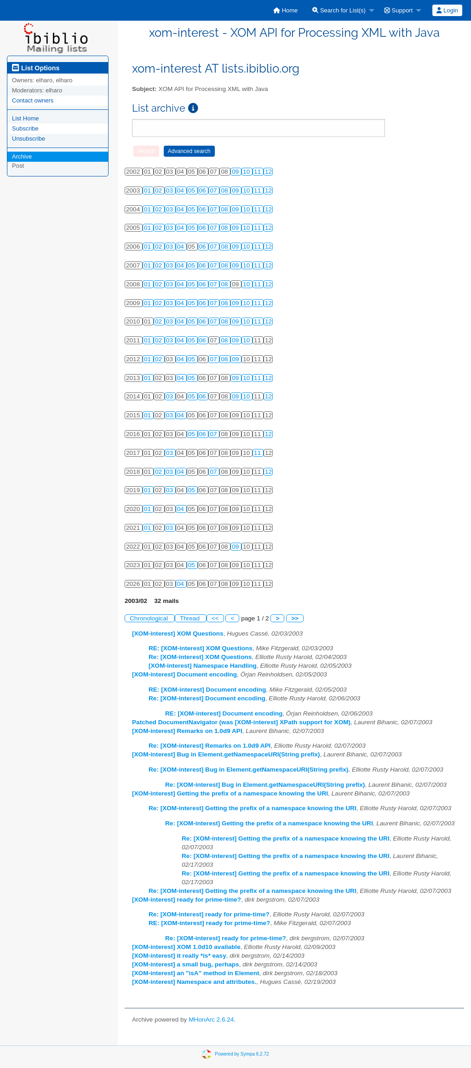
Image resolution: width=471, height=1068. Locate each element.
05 (192, 190)
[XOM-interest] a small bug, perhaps (185, 964)
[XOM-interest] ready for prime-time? (186, 899)
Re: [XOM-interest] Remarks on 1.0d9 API (209, 745)
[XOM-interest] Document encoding (184, 674)
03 (170, 190)
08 (225, 190)
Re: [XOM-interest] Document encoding (207, 698)
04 (181, 190)
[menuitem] (285, 10)
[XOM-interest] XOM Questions (178, 633)
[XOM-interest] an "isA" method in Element (195, 973)
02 (159, 190)
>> (295, 618)
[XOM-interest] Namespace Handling (203, 665)
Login (447, 10)
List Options (35, 68)
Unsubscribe (28, 138)
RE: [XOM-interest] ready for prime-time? (209, 923)
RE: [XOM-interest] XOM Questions (201, 648)
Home (285, 10)
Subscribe (25, 128)
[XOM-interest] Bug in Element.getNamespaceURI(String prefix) (226, 754)
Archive (22, 156)
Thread (190, 618)
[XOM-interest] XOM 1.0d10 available (186, 946)
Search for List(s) (339, 10)
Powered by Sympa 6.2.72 (242, 1054)
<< (215, 618)
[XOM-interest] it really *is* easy (179, 955)
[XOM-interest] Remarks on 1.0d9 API (187, 730)
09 (236, 171)
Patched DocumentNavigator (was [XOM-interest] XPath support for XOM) (241, 722)
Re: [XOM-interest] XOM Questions (200, 656)
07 (214, 190)
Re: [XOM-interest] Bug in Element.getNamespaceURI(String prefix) (248, 769)
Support (398, 10)
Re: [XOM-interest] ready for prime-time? (209, 914)
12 (268, 171)
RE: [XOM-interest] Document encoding (207, 689)
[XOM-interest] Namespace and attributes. (194, 981)
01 (148, 190)
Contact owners (32, 100)
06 (203, 190)
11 (258, 171)
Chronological (150, 618)
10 (247, 171)
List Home (25, 118)
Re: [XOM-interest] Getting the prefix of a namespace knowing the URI (252, 808)
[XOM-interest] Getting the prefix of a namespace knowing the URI (230, 793)
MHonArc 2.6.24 (211, 1019)
